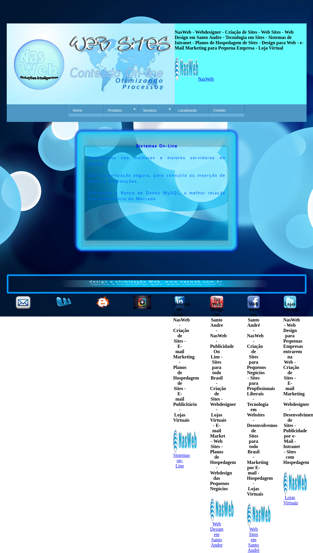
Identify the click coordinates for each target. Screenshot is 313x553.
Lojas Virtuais (295, 498)
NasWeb (194, 78)
